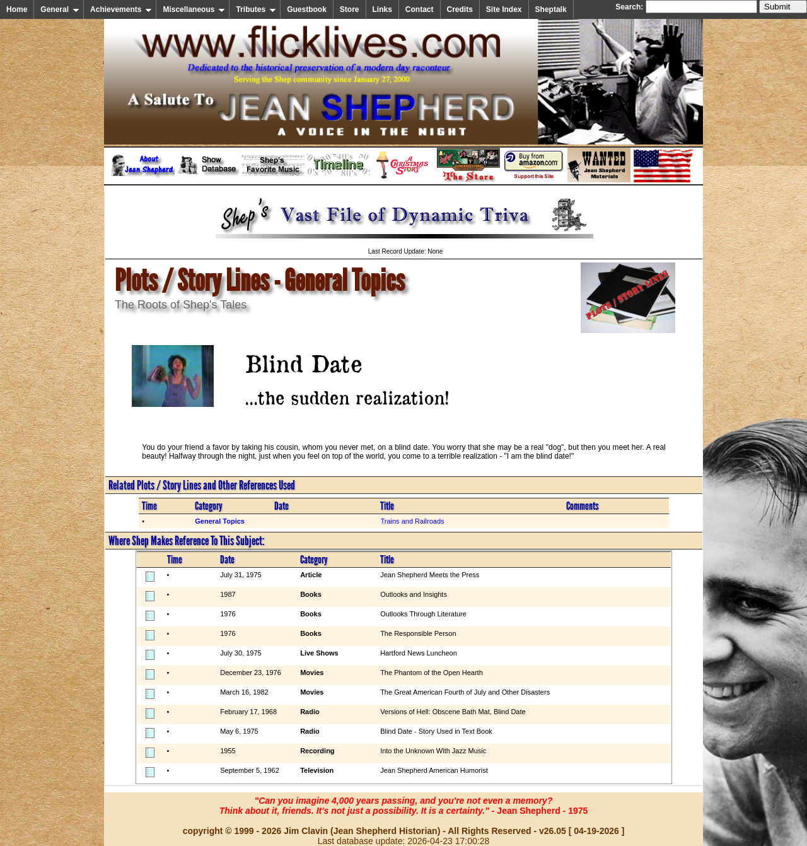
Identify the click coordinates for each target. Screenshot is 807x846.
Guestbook (307, 9)
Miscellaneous (194, 9)
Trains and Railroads (412, 521)
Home (16, 9)
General (59, 9)
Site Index (504, 9)
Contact (419, 9)
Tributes (256, 9)
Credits (460, 9)
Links (382, 9)
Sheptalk (551, 9)
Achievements (121, 9)
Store (349, 9)
